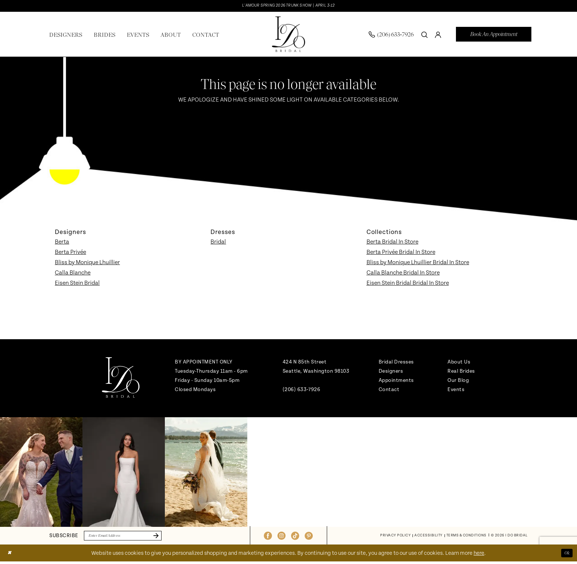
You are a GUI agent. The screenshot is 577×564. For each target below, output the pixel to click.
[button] (438, 35)
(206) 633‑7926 (302, 390)
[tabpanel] (41, 473)
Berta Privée (70, 253)
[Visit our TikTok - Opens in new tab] (295, 537)
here (479, 555)
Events (455, 390)
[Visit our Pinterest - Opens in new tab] (309, 537)
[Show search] (424, 35)
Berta (62, 243)
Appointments (396, 381)
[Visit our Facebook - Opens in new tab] (268, 537)
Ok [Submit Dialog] (566, 555)
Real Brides (461, 372)
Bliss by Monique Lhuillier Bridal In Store (418, 263)
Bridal (218, 243)
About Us (458, 363)
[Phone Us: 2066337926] (391, 35)
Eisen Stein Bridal (77, 284)
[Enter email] (130, 537)
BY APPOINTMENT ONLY (204, 363)
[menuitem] (391, 35)
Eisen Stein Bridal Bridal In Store (408, 284)
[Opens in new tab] (41, 473)
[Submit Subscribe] (167, 537)
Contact (389, 390)
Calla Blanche (73, 273)
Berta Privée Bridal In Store (401, 253)
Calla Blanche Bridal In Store (403, 273)
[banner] (288, 35)
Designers (391, 372)
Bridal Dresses (396, 363)
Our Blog (458, 381)
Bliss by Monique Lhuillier (87, 263)
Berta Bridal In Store (392, 243)
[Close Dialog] (10, 555)
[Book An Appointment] (493, 35)
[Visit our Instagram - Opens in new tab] (281, 537)
